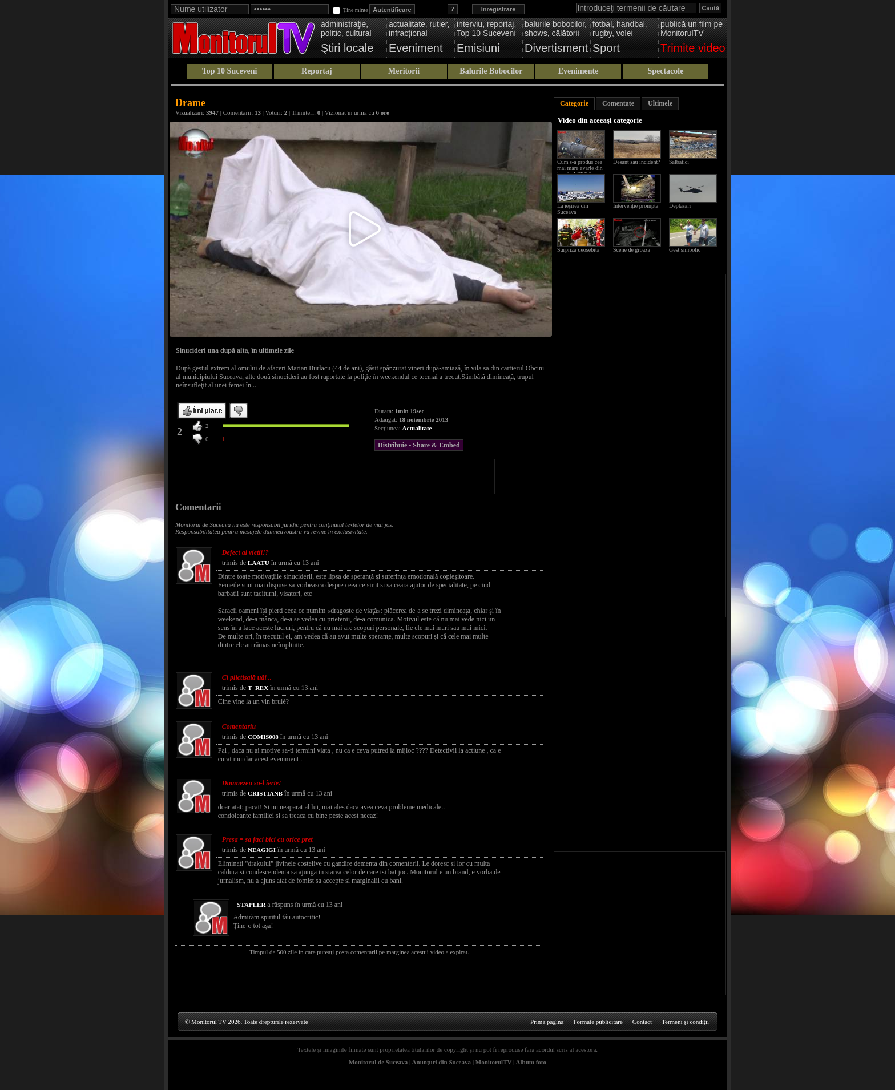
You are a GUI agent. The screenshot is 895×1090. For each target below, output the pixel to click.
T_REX (258, 687)
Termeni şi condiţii (685, 1021)
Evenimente (578, 71)
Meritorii (404, 71)
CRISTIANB (265, 793)
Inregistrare (498, 9)
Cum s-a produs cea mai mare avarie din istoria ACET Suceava (582, 168)
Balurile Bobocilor (490, 71)
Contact (642, 1021)
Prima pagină (546, 1021)
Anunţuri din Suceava (441, 1062)
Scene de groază (631, 250)
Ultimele (660, 103)
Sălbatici (679, 162)
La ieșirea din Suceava (572, 209)
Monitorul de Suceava (378, 1062)
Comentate (618, 103)
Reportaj (316, 71)
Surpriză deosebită (578, 250)
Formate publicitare (597, 1021)
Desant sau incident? (636, 162)
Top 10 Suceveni (229, 71)
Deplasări (680, 206)
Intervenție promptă (635, 206)
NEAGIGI (262, 849)
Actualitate (417, 428)
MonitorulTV (493, 1062)
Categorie (574, 103)
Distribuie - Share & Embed (419, 445)
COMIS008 (263, 736)
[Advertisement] (360, 476)
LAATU (258, 562)
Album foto (531, 1062)
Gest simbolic (684, 250)
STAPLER (251, 904)
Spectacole (665, 71)
